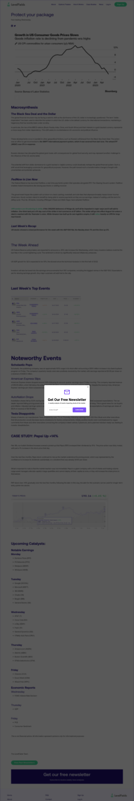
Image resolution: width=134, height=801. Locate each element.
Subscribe (79, 410)
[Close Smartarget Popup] (88, 387)
